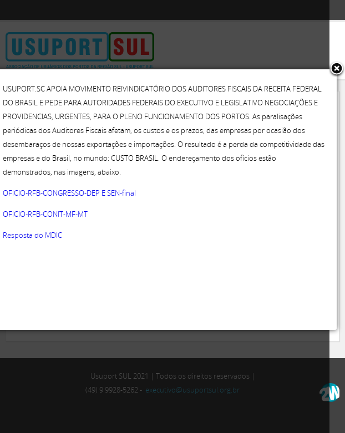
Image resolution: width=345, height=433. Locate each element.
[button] (336, 69)
